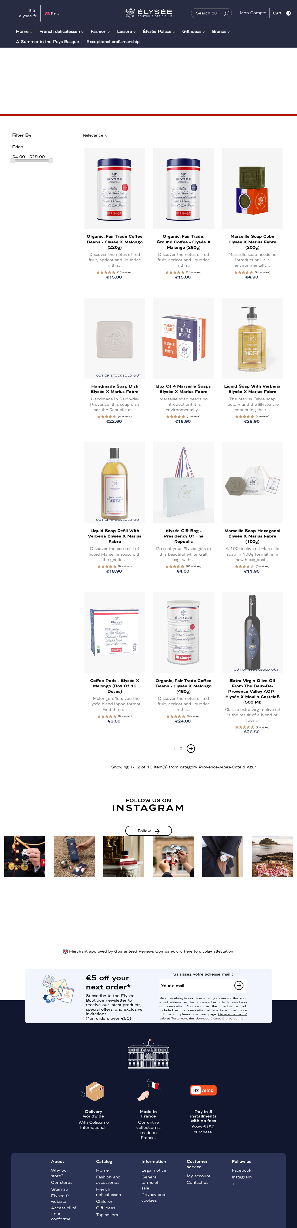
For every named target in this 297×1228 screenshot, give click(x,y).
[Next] (191, 748)
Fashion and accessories (108, 1179)
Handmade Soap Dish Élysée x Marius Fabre (115, 388)
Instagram (242, 1176)
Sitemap (59, 1188)
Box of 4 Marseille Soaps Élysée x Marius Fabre (183, 388)
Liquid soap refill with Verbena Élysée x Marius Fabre (114, 536)
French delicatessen (59, 31)
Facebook (241, 1169)
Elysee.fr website (60, 1198)
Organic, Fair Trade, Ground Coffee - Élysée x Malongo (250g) (184, 241)
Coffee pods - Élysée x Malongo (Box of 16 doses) (114, 686)
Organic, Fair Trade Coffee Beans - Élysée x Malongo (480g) (183, 686)
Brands (219, 31)
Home (22, 31)
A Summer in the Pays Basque (47, 41)
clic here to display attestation (204, 950)
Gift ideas (191, 31)
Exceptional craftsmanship (112, 41)
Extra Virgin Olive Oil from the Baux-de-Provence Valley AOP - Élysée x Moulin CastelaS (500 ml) (252, 691)
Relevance (95, 135)
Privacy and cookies (153, 1197)
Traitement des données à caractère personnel (207, 1018)
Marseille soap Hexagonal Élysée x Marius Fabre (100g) (252, 536)
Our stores (61, 1182)
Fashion (98, 31)
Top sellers (107, 1214)
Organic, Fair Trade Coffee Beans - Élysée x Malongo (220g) (115, 241)
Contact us (197, 1182)
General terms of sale (149, 1182)
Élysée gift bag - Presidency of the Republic (183, 536)
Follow (144, 830)
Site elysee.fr (28, 13)
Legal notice (153, 1169)
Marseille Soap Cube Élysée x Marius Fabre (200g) (252, 241)
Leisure (124, 31)
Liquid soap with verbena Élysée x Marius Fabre (252, 388)
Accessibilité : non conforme (64, 1213)
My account (198, 1175)
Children (104, 1201)
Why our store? (59, 1172)
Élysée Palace (157, 31)
